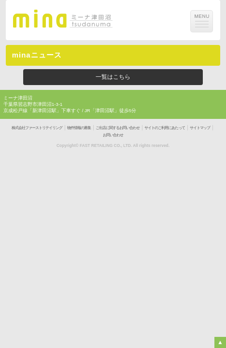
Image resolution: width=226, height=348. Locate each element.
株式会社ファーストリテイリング (37, 128)
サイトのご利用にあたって (164, 128)
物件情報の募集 (79, 128)
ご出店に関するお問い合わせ (118, 128)
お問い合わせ (113, 135)
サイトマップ (200, 128)
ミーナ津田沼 (17, 98)
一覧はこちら (113, 76)
